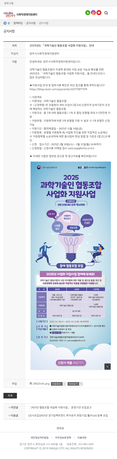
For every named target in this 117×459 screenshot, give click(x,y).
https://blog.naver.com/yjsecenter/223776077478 (58, 89)
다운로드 (56, 384)
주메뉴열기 (112, 12)
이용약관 (81, 437)
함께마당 (18, 23)
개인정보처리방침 (40, 437)
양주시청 (8, 3)
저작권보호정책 (63, 437)
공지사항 (30, 23)
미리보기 (73, 384)
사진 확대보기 (107, 367)
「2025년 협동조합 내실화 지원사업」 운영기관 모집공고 (60, 407)
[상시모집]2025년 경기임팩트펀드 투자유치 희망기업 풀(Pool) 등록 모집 (68, 415)
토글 (106, 13)
